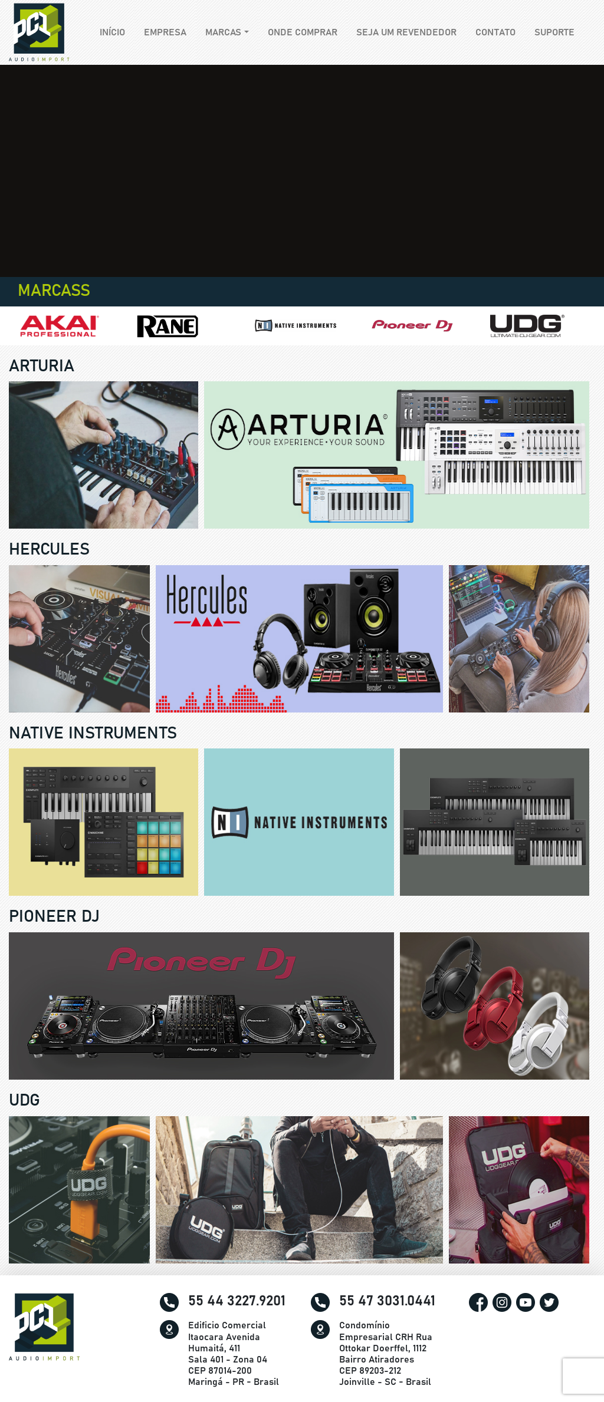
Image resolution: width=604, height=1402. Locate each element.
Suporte (554, 32)
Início (117, 31)
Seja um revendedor (406, 32)
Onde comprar (302, 32)
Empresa (165, 32)
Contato (495, 32)
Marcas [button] (223, 32)
